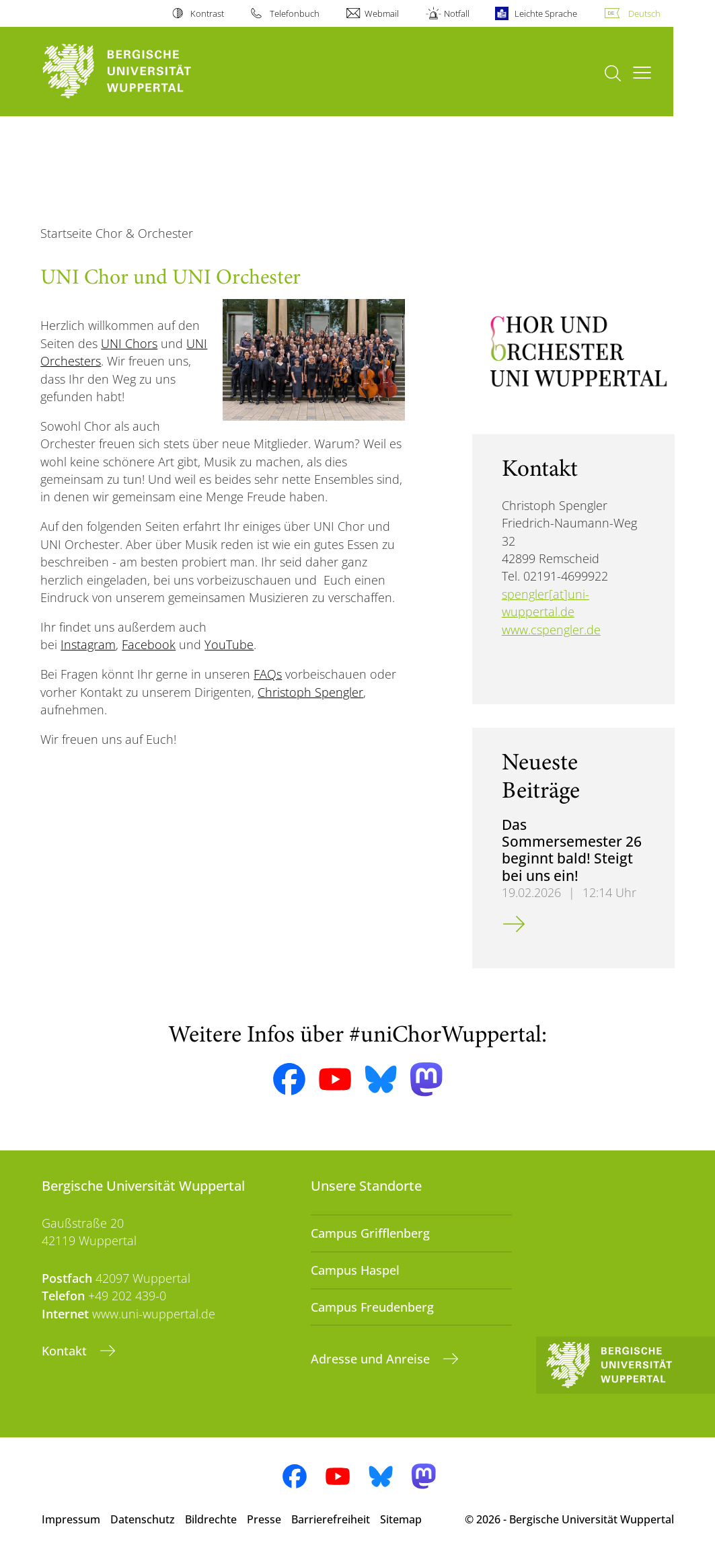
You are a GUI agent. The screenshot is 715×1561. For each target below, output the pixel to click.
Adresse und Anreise (372, 1359)
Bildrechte (211, 1519)
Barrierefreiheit (330, 1519)
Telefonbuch (294, 13)
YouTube (229, 644)
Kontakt (66, 1351)
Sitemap (401, 1519)
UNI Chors (129, 343)
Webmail (382, 13)
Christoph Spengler (310, 692)
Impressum (71, 1519)
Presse (264, 1519)
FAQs (268, 674)
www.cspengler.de (551, 630)
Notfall (456, 13)
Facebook (149, 644)
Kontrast (207, 13)
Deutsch (644, 13)
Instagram (88, 644)
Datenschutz (142, 1519)
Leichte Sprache (546, 13)
